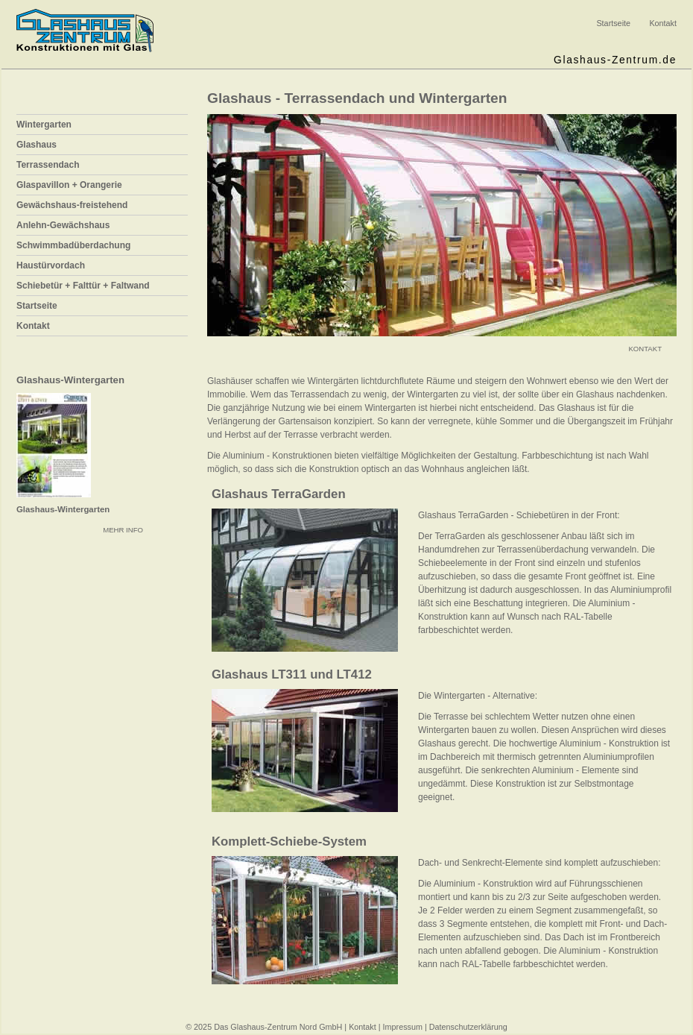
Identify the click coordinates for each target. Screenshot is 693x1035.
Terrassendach (48, 165)
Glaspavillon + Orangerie (69, 185)
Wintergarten (44, 124)
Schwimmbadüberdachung (73, 245)
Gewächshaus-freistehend (71, 205)
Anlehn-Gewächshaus (63, 225)
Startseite (613, 23)
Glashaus (36, 144)
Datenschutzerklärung (468, 1026)
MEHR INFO (123, 530)
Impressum (403, 1026)
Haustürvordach (50, 265)
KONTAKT (645, 349)
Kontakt (663, 23)
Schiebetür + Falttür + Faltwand (83, 285)
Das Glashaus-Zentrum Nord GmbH (278, 1026)
